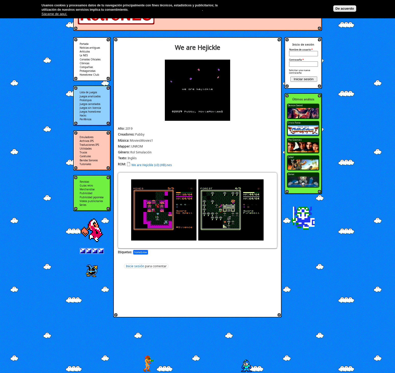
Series (83, 205)
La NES (84, 55)
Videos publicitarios (91, 201)
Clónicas (84, 63)
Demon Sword (295, 105)
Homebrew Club (89, 74)
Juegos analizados (90, 96)
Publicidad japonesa (92, 197)
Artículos (85, 51)
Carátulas (85, 156)
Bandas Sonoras (89, 160)
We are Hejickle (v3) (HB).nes (151, 165)
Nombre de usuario (301, 49)
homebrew (140, 252)
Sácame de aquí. (54, 14)
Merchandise (87, 189)
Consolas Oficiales (90, 59)
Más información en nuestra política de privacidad (165, 9)
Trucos (83, 152)
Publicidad (86, 193)
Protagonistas (87, 71)
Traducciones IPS (89, 144)
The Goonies (295, 139)
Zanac (291, 174)
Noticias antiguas (90, 47)
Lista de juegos (88, 92)
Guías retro (86, 185)
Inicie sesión (135, 266)
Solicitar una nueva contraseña (299, 71)
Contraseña (296, 60)
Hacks (83, 115)
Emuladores (86, 137)
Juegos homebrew (90, 111)
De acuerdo (345, 8)
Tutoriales (85, 164)
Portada (84, 44)
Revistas (84, 181)
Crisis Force (294, 122)
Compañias (86, 67)
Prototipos (86, 100)
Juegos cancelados (90, 104)
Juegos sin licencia (90, 108)
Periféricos (85, 119)
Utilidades (86, 148)
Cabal (291, 157)
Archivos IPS (87, 141)
